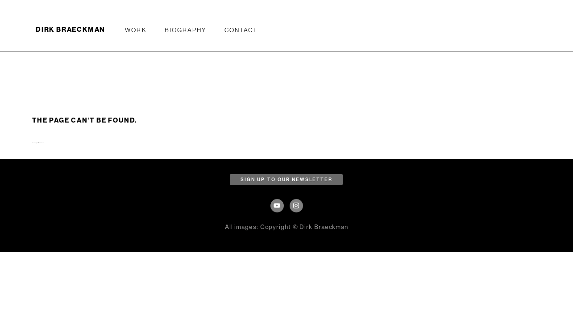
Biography (186, 30)
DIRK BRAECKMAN (70, 29)
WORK (135, 30)
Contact (241, 30)
